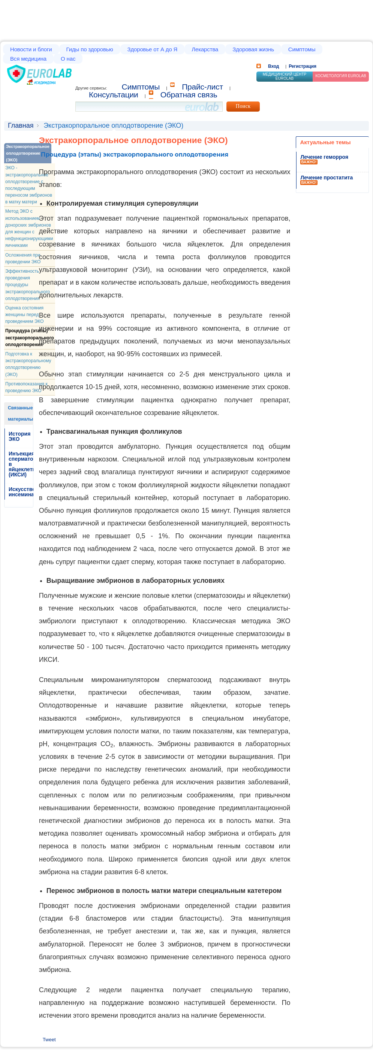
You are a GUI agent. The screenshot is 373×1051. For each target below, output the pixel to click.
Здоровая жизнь (253, 49)
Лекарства (205, 49)
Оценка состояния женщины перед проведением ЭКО (24, 314)
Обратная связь (188, 94)
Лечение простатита (326, 178)
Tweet (49, 1039)
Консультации (113, 94)
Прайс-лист (202, 86)
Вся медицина (28, 58)
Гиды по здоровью (89, 49)
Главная (21, 125)
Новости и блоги (31, 49)
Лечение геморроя (324, 157)
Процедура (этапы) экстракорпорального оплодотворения (29, 337)
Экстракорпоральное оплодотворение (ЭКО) (27, 153)
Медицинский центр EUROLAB (285, 76)
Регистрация (302, 66)
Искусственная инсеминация (28, 491)
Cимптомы (141, 86)
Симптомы (302, 49)
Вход (273, 66)
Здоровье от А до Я (152, 49)
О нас (68, 58)
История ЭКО (19, 436)
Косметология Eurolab (340, 76)
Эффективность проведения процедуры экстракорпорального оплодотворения (27, 285)
